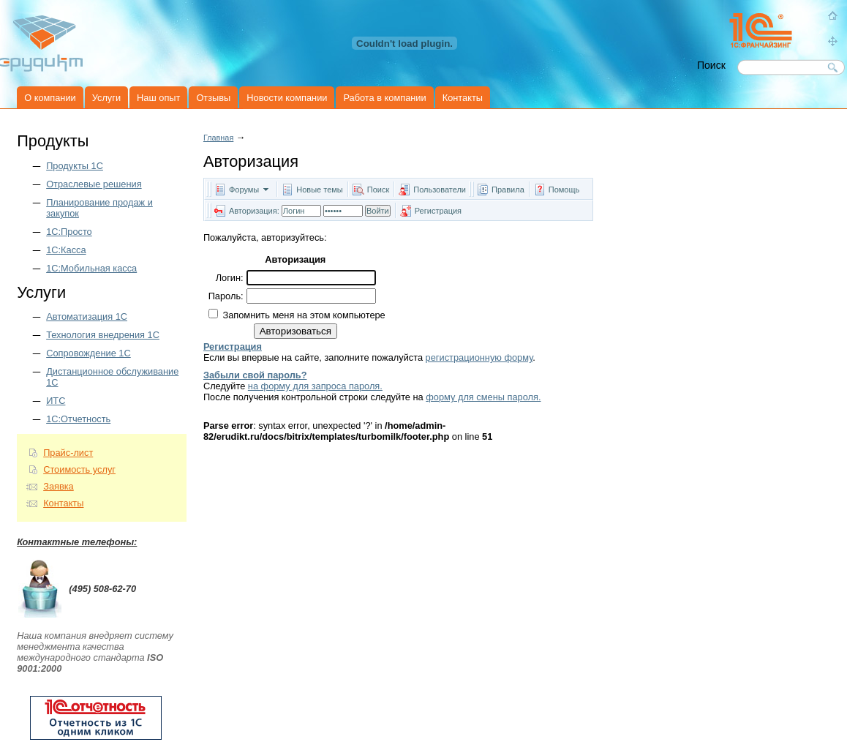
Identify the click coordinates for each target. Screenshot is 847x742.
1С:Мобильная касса (91, 268)
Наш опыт (158, 97)
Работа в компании (384, 97)
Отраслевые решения (93, 184)
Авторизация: (254, 210)
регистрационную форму (479, 357)
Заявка (58, 486)
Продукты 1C (74, 165)
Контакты (463, 97)
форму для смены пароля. (483, 396)
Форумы (244, 189)
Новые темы (319, 189)
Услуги (106, 97)
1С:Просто (69, 231)
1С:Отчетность (78, 418)
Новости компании (286, 97)
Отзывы (213, 97)
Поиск (378, 189)
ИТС (55, 400)
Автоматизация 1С (86, 316)
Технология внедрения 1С (102, 334)
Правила (508, 189)
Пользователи (440, 189)
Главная (218, 137)
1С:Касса (66, 249)
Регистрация (438, 210)
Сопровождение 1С (88, 353)
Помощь (564, 189)
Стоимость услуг (79, 469)
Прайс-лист (68, 452)
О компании (50, 97)
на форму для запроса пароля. (315, 386)
